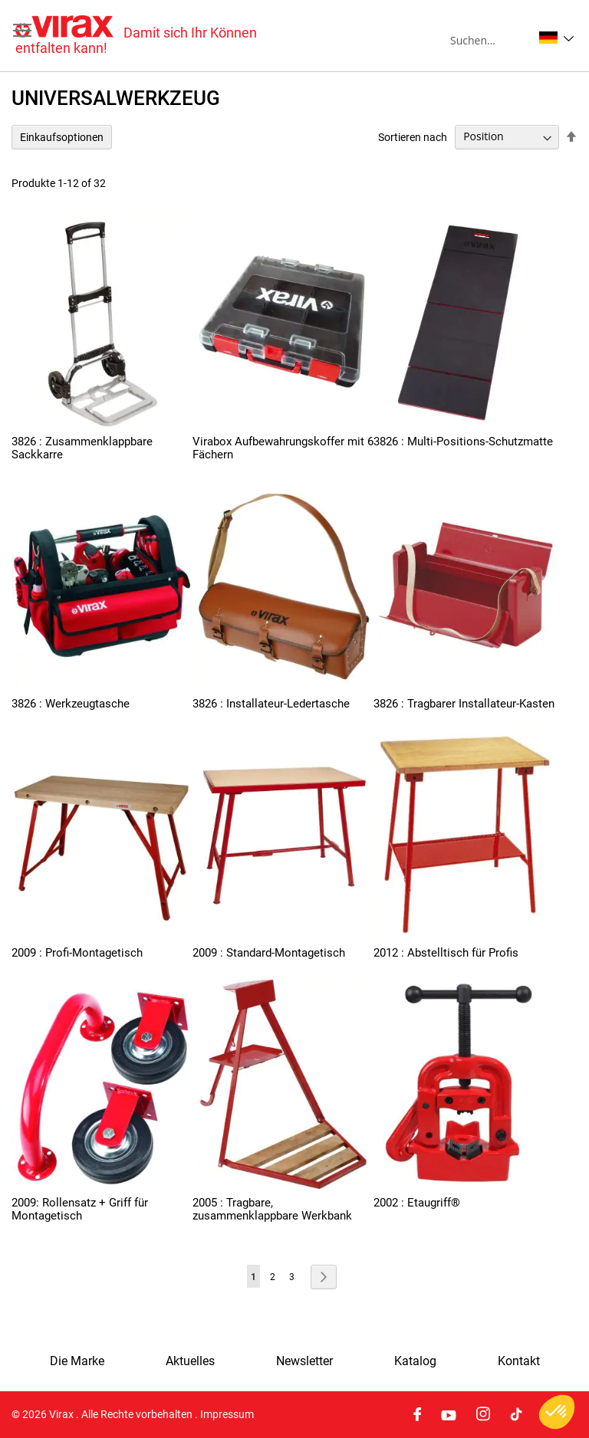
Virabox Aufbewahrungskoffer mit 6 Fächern (282, 448)
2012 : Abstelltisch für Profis (445, 953)
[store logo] (154, 35)
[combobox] (491, 40)
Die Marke (77, 1361)
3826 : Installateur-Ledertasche (271, 704)
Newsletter (304, 1361)
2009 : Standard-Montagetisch (268, 953)
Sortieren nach (412, 136)
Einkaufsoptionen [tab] (62, 137)
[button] (556, 37)
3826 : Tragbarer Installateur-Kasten (463, 704)
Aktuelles (190, 1361)
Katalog (415, 1361)
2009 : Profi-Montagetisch (77, 953)
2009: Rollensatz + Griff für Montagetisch (80, 1209)
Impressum (227, 1414)
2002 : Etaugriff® (416, 1203)
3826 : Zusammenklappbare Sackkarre (82, 448)
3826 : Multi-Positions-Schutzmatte (463, 441)
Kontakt (519, 1361)
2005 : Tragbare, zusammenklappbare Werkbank (272, 1209)
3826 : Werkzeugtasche (71, 704)
